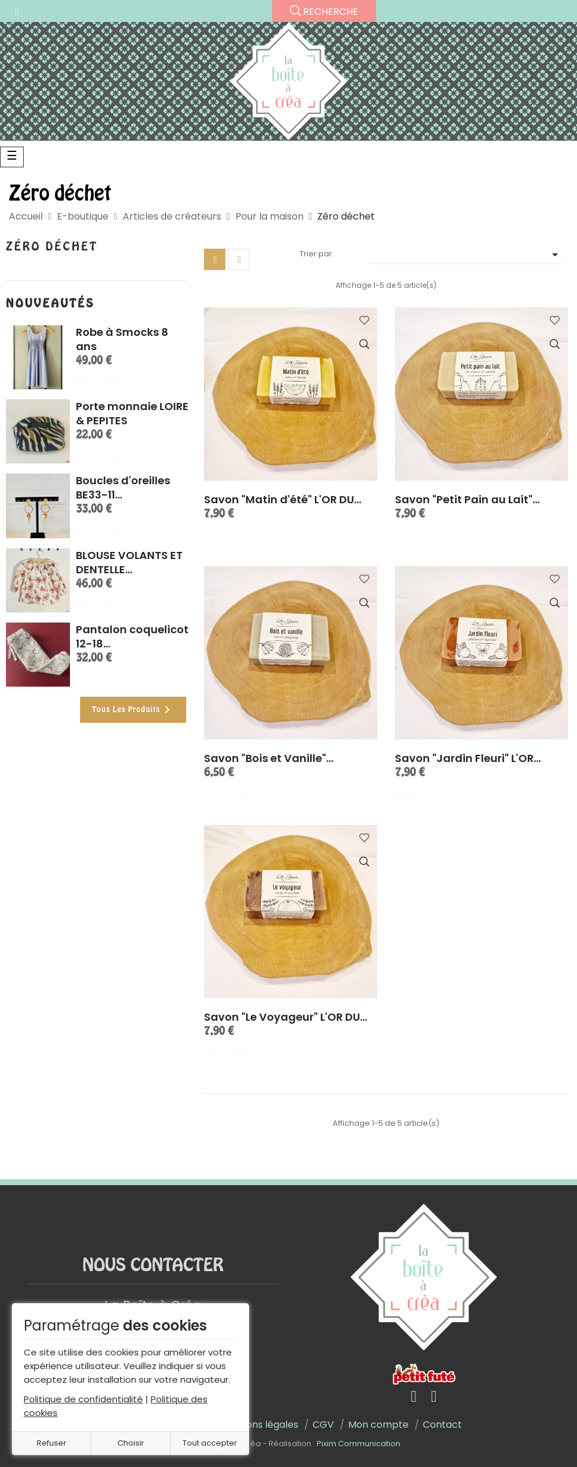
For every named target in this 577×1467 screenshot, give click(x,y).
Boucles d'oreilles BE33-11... (123, 487)
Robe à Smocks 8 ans (122, 339)
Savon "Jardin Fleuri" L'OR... (468, 758)
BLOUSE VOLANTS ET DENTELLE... (129, 562)
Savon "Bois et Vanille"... (268, 758)
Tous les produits (133, 710)
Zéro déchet (52, 247)
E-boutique (83, 216)
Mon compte (378, 1424)
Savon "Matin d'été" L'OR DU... (282, 499)
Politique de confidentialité (83, 1399)
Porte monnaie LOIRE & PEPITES (132, 413)
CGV (323, 1424)
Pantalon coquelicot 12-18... (132, 636)
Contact (442, 1424)
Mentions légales (259, 1424)
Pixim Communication (358, 1444)
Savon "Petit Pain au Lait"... (467, 499)
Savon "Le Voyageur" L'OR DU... (285, 1016)
